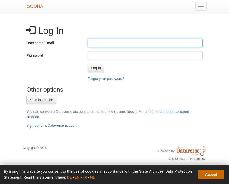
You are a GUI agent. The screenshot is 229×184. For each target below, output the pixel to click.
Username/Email (40, 43)
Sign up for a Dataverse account (51, 125)
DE (69, 177)
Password (34, 55)
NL (92, 177)
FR (85, 177)
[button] (96, 68)
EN (77, 177)
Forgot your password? (106, 79)
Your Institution (41, 100)
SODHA (35, 6)
